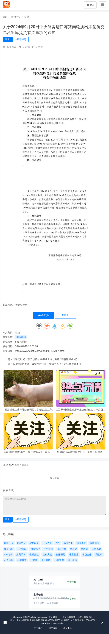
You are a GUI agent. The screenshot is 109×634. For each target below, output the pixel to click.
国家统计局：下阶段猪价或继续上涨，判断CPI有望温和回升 (46, 359)
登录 (90, 5)
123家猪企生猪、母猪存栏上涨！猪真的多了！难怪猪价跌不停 (47, 363)
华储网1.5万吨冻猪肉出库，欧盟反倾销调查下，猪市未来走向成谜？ (81, 452)
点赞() (43, 315)
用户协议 (53, 628)
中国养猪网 (52, 603)
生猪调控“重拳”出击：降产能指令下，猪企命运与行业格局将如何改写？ (28, 452)
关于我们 (38, 628)
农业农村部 (38, 603)
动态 (26, 16)
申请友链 (71, 599)
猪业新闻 (21, 337)
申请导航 (71, 581)
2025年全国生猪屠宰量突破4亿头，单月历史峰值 (80, 409)
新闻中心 (15, 16)
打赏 (65, 315)
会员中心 (67, 628)
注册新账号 (20, 39)
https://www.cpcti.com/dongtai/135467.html (40, 351)
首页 (5, 16)
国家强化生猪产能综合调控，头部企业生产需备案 (28, 409)
